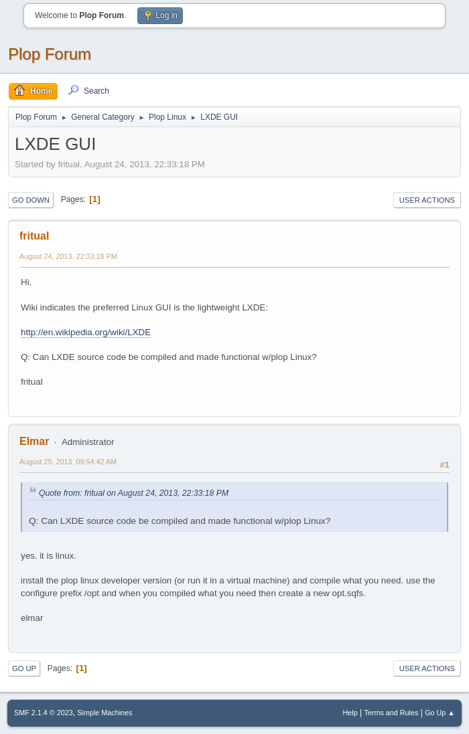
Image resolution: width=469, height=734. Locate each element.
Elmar (34, 441)
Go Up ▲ (440, 713)
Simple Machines (104, 713)
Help (350, 713)
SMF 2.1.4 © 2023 (43, 713)
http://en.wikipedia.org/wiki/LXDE (86, 332)
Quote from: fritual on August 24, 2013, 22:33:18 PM (133, 493)
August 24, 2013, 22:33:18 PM (68, 256)
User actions (427, 200)
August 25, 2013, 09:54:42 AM (68, 462)
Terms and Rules (391, 713)
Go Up (24, 668)
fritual (34, 236)
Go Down (31, 200)
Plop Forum (49, 54)
